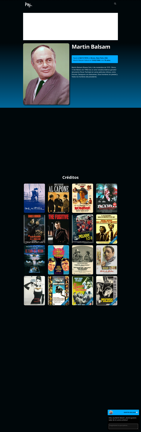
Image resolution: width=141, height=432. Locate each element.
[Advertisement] (70, 26)
